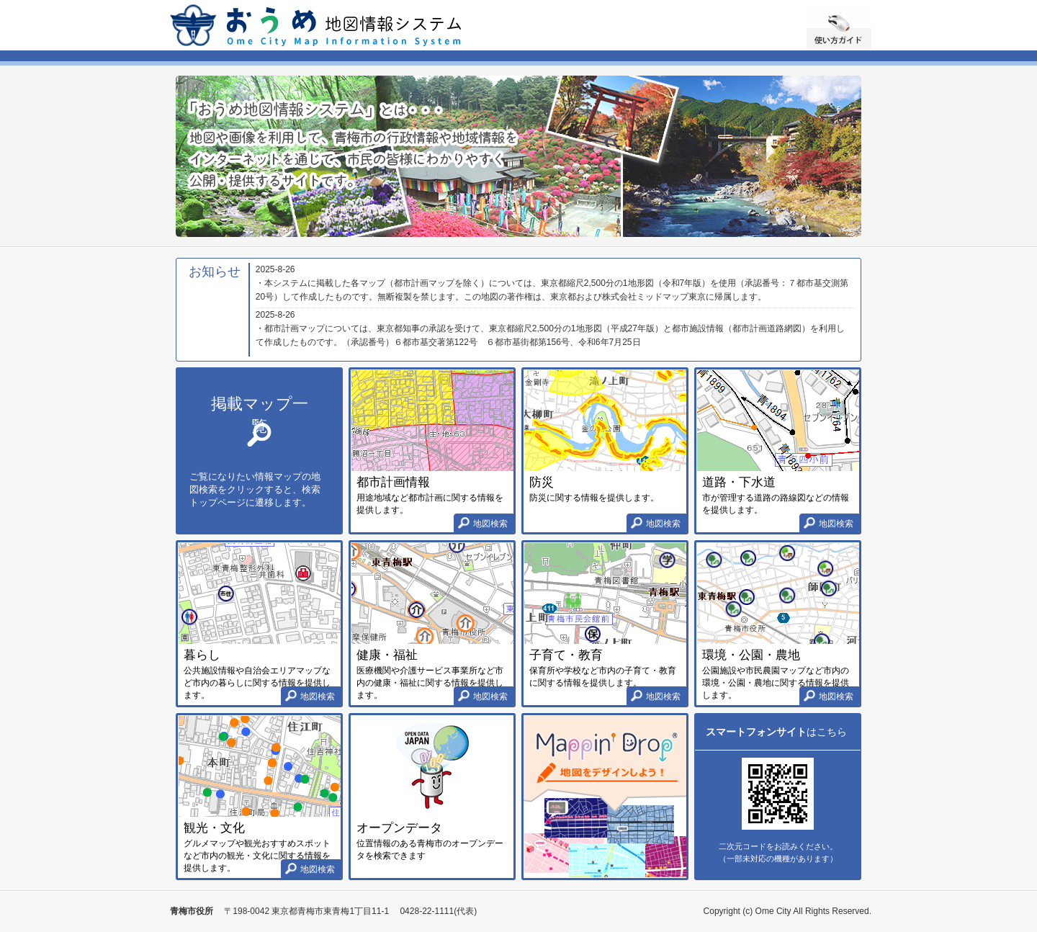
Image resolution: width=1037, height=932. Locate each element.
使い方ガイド (839, 28)
